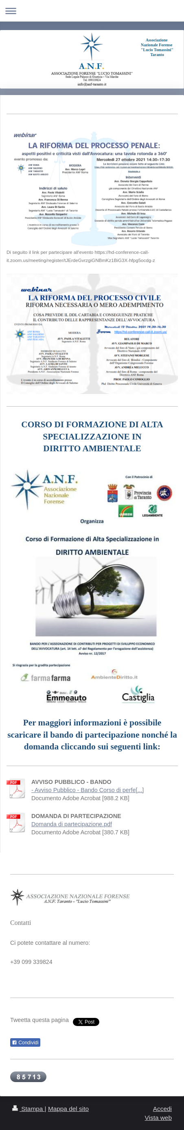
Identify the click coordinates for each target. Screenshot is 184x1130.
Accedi (162, 1108)
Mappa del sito (68, 1108)
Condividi (25, 1043)
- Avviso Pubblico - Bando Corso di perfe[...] (87, 790)
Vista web (158, 1117)
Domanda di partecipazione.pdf (71, 824)
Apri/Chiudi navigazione (92, 10)
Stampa (28, 1108)
